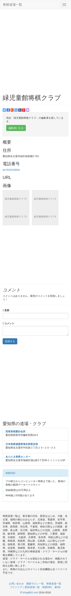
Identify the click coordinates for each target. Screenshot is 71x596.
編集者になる (16, 128)
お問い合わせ (16, 583)
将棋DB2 (10, 473)
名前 (6, 310)
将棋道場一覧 (12, 4)
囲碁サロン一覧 (35, 583)
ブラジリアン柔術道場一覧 (25, 587)
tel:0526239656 (11, 169)
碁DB (57, 587)
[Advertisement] (35, 48)
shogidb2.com (31, 592)
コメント (8, 323)
